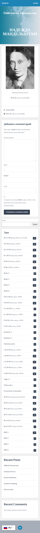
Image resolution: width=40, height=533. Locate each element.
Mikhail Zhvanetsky (11, 465)
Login (35, 3)
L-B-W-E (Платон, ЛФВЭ (12, 356)
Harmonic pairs (9, 344)
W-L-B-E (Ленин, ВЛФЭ (12, 420)
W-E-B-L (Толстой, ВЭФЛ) (15, 114)
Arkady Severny (10, 471)
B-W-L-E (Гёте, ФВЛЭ (11, 267)
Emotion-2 (8, 338)
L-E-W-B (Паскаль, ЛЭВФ (13, 367)
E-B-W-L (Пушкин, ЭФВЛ (13, 303)
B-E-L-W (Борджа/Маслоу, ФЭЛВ (15, 238)
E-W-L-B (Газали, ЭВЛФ (12, 326)
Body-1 (6, 273)
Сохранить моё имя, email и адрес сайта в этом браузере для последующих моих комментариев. (19, 202)
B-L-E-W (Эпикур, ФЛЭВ (12, 249)
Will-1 (6, 432)
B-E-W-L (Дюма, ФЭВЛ (12, 244)
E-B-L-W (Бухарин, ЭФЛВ (13, 297)
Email (6, 176)
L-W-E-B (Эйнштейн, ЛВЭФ (13, 373)
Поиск (4, 220)
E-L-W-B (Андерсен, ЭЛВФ (13, 314)
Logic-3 (6, 379)
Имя (6, 165)
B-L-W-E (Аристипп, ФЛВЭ (13, 255)
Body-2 (6, 279)
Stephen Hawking (10, 483)
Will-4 (6, 450)
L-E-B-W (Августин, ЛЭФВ (13, 361)
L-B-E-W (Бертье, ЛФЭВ (12, 350)
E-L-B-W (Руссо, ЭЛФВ (12, 308)
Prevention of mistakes (12, 391)
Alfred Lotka (8, 489)
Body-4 (6, 291)
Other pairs (8, 385)
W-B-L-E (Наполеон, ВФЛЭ (13, 403)
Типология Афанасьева (20, 13)
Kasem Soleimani (10, 477)
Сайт (5, 186)
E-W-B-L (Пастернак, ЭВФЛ (13, 320)
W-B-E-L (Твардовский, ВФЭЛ (14, 397)
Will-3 (6, 444)
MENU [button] (5, 3)
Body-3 (6, 285)
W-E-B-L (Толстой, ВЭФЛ (13, 409)
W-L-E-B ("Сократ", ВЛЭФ (13, 426)
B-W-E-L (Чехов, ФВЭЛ (12, 261)
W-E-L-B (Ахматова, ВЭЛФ (13, 414)
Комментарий (9, 138)
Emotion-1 (8, 332)
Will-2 (6, 438)
